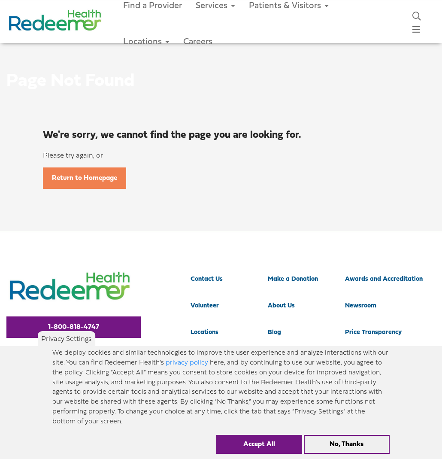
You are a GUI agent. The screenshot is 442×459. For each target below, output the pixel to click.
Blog (274, 332)
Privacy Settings (66, 341)
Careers (197, 42)
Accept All (259, 447)
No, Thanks (346, 447)
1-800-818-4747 (73, 327)
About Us (281, 306)
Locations (146, 42)
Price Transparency (373, 332)
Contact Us (207, 279)
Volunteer (205, 306)
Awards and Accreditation (384, 279)
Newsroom (360, 306)
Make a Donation (293, 279)
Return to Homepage (84, 178)
